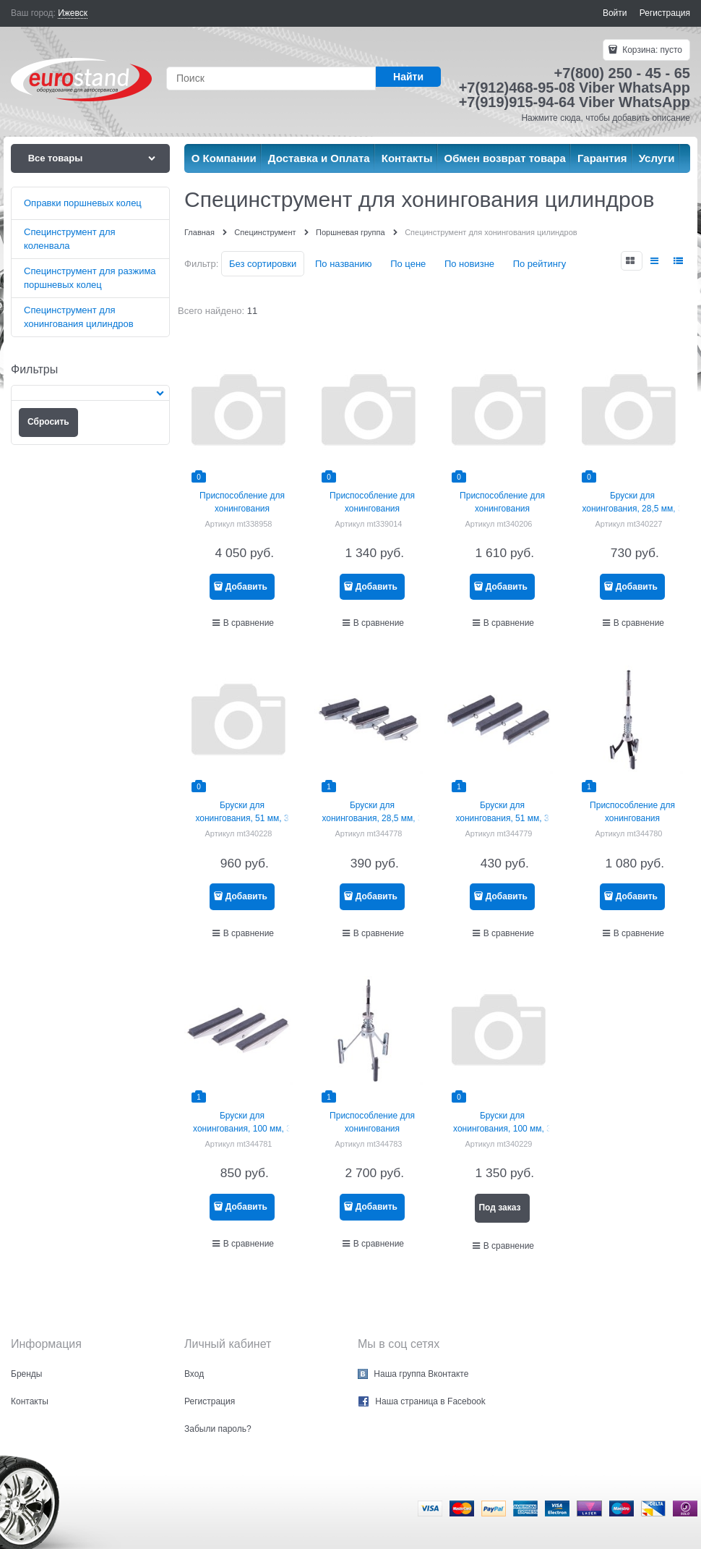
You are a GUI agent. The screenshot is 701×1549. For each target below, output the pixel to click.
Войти (615, 13)
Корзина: (651, 50)
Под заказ (499, 1207)
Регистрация (665, 13)
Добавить (246, 587)
